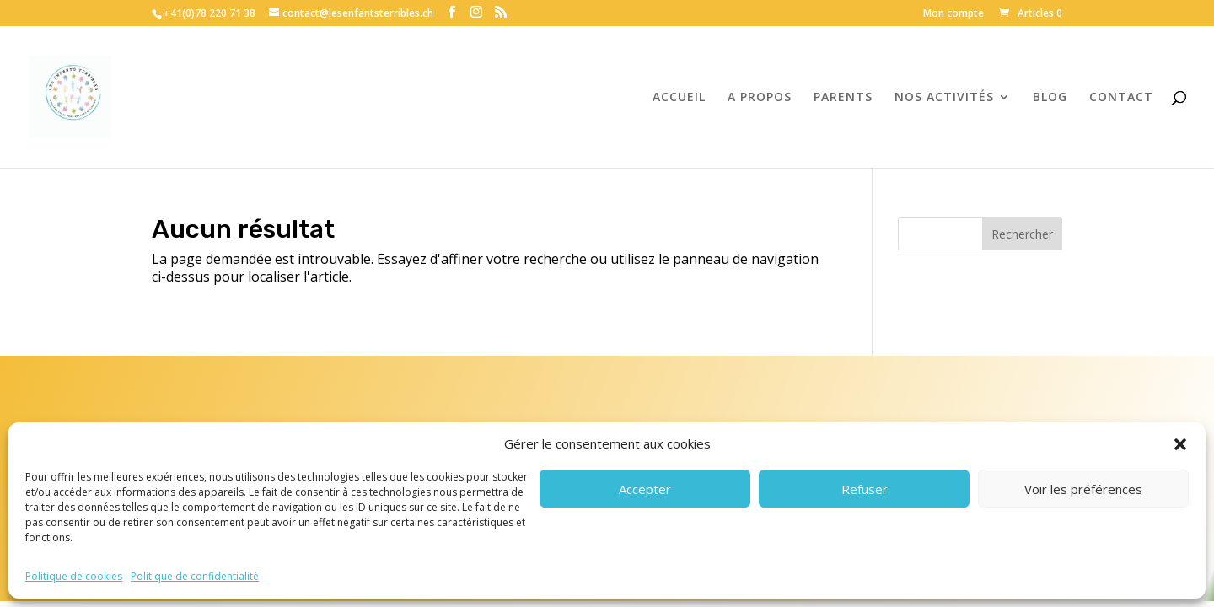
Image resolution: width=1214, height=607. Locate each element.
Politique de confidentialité (195, 576)
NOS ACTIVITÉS (944, 98)
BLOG (1050, 98)
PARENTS (843, 98)
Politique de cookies (73, 576)
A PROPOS (760, 98)
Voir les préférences (1083, 489)
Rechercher (1022, 234)
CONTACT (1121, 98)
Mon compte (953, 14)
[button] (1180, 444)
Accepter (645, 489)
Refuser (864, 489)
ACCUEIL (679, 98)
